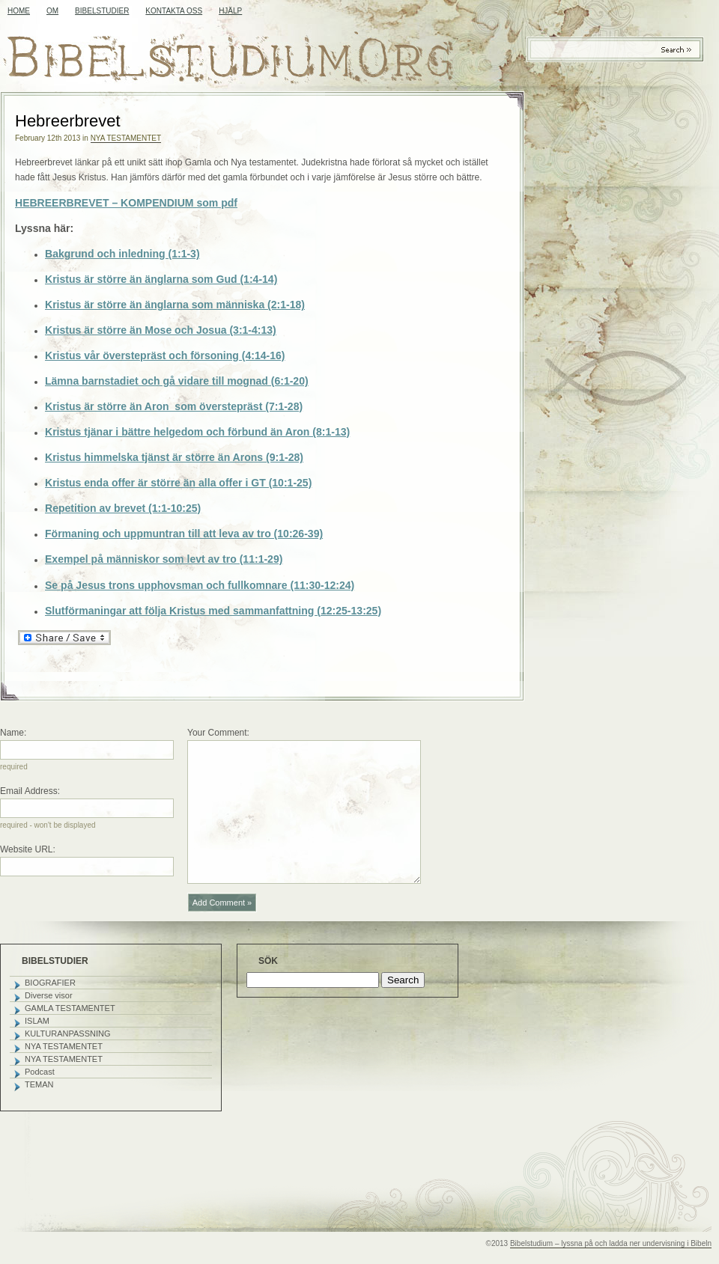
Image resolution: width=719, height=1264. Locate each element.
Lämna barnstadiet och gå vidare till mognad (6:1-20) (177, 381)
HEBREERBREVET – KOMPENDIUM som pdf (126, 203)
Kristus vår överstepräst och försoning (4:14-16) (165, 355)
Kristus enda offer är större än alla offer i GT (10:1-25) (178, 483)
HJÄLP (230, 11)
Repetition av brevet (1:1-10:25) (123, 508)
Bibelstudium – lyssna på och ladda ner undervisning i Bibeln (611, 1243)
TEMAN (39, 1084)
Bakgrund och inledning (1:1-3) (122, 254)
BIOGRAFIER (50, 982)
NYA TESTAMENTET (126, 138)
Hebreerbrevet (68, 121)
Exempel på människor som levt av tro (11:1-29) (163, 559)
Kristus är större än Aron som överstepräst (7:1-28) (174, 406)
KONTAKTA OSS (173, 11)
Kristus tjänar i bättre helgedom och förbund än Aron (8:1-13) (197, 432)
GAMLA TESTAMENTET (70, 1008)
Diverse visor (49, 995)
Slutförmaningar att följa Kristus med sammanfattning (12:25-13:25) (213, 611)
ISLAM (37, 1020)
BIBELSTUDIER (102, 11)
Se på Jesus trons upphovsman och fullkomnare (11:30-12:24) (199, 585)
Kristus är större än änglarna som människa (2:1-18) (175, 305)
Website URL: (27, 849)
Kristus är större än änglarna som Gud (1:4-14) (161, 279)
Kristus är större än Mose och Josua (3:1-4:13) (160, 330)
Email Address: (30, 791)
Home (18, 11)
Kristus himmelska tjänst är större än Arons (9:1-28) (174, 457)
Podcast (40, 1071)
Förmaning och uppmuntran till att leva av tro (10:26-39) (184, 534)
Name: (13, 732)
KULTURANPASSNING (68, 1033)
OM (52, 11)
